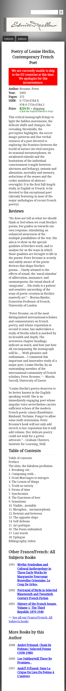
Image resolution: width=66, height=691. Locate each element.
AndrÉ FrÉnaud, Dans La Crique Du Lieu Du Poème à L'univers (35, 672)
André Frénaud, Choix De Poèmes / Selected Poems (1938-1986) (34, 649)
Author (22, 39)
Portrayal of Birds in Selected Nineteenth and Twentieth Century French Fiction (37, 594)
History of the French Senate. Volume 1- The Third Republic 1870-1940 (37, 608)
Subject (8, 39)
